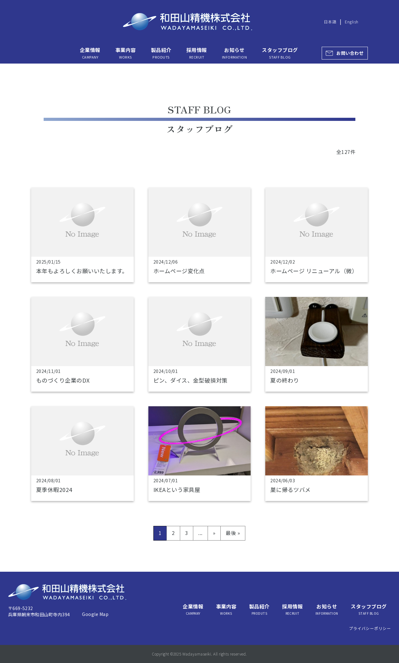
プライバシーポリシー (370, 628)
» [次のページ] (214, 533)
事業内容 (125, 53)
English (351, 22)
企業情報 (90, 53)
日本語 (330, 22)
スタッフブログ (280, 53)
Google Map (95, 614)
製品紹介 (161, 53)
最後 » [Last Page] (233, 533)
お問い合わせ (349, 53)
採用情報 (196, 53)
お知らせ (234, 53)
